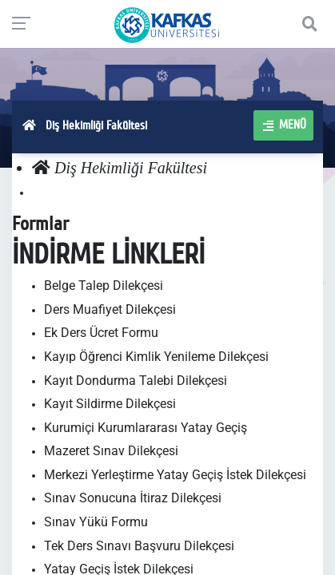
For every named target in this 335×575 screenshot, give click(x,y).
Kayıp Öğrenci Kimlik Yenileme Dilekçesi (156, 356)
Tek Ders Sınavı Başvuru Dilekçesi (139, 545)
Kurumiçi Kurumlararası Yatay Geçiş (145, 427)
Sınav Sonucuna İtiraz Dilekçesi (132, 498)
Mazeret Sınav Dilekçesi (111, 450)
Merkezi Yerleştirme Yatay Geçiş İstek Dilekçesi (175, 474)
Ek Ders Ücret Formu (101, 332)
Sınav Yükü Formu (96, 521)
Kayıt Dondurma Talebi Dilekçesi (135, 380)
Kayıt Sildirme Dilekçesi (110, 403)
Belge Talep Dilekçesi (103, 285)
